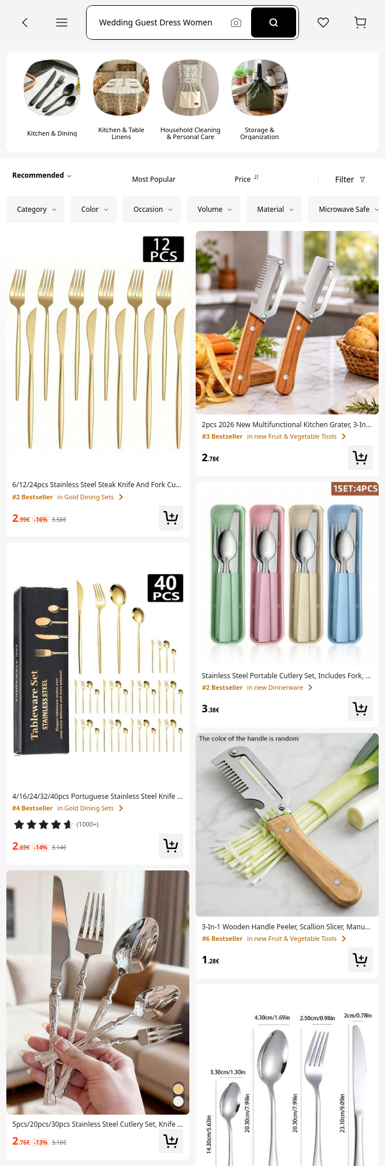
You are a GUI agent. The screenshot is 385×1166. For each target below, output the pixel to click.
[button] (161, 22)
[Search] (273, 22)
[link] (97, 485)
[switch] (52, 101)
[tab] (154, 175)
